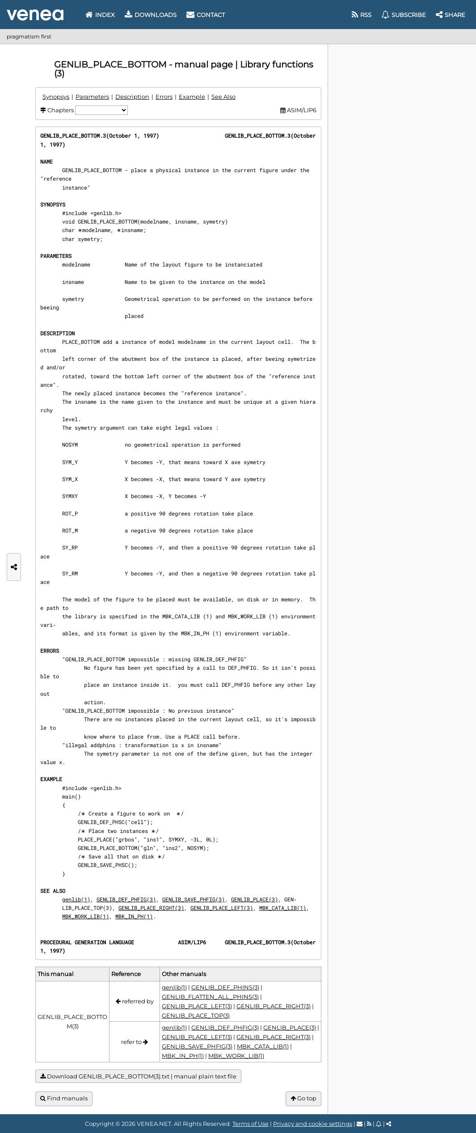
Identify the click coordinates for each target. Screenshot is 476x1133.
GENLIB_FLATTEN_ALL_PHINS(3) (210, 996)
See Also (223, 96)
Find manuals (64, 1098)
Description (132, 96)
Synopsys (55, 96)
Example (192, 96)
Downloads (151, 15)
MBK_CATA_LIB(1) (282, 907)
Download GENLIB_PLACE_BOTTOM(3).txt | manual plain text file (138, 1076)
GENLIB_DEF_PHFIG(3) (126, 899)
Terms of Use (250, 1123)
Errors (164, 96)
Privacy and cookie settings (312, 1123)
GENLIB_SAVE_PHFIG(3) (193, 899)
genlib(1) (76, 899)
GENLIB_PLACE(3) (254, 899)
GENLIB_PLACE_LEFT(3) (221, 907)
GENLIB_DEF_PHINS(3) (225, 987)
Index (100, 15)
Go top (303, 1098)
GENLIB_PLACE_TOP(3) (196, 1015)
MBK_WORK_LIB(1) (85, 916)
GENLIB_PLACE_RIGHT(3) (151, 907)
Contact (205, 15)
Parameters (92, 96)
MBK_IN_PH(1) (134, 916)
